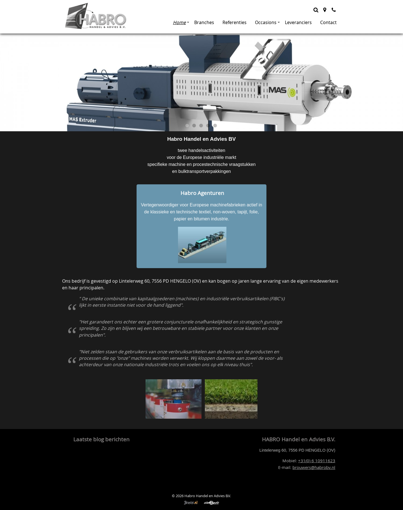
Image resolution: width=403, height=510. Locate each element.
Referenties (234, 22)
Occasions (267, 22)
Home (181, 22)
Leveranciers (298, 22)
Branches (204, 22)
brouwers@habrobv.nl (313, 467)
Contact (328, 22)
